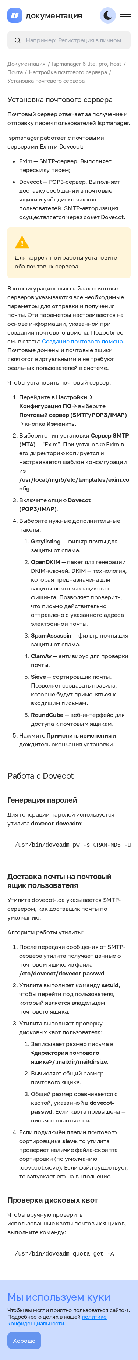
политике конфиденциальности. (57, 1320)
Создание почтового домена (82, 341)
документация (54, 15)
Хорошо (24, 1340)
